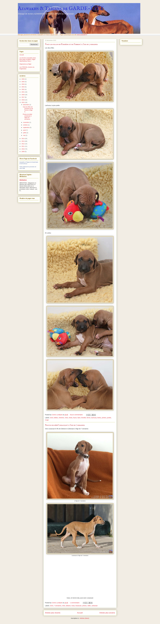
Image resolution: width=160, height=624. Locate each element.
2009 (23, 151)
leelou (99, 417)
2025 (23, 81)
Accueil (80, 613)
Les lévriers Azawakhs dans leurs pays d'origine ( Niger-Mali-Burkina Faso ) (27, 59)
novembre (26, 122)
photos (104, 417)
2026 (23, 79)
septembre (26, 127)
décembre (26, 104)
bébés (56, 417)
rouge (47, 420)
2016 (23, 100)
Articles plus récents (52, 613)
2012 (23, 144)
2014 (23, 138)
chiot (66, 417)
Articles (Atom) (84, 618)
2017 (23, 97)
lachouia (94, 417)
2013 (23, 141)
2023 (23, 87)
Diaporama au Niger (25, 64)
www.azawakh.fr (82, 35)
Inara (73, 605)
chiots (70, 417)
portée (109, 417)
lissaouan (79, 605)
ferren (89, 417)
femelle (83, 417)
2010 (23, 149)
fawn (79, 417)
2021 (23, 92)
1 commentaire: (75, 603)
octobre (25, 125)
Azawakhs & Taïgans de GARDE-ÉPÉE (61, 8)
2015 (51, 417)
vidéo (89, 605)
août (24, 130)
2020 (23, 94)
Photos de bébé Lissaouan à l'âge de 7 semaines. (65, 425)
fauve (75, 417)
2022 (23, 89)
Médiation (23, 180)
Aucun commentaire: (76, 415)
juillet (25, 132)
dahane (68, 605)
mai (24, 135)
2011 (23, 146)
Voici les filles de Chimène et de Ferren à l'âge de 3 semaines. (71, 44)
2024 (23, 84)
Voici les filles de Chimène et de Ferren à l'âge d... (28, 109)
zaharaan (95, 605)
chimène (61, 417)
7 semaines (57, 605)
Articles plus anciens (107, 613)
